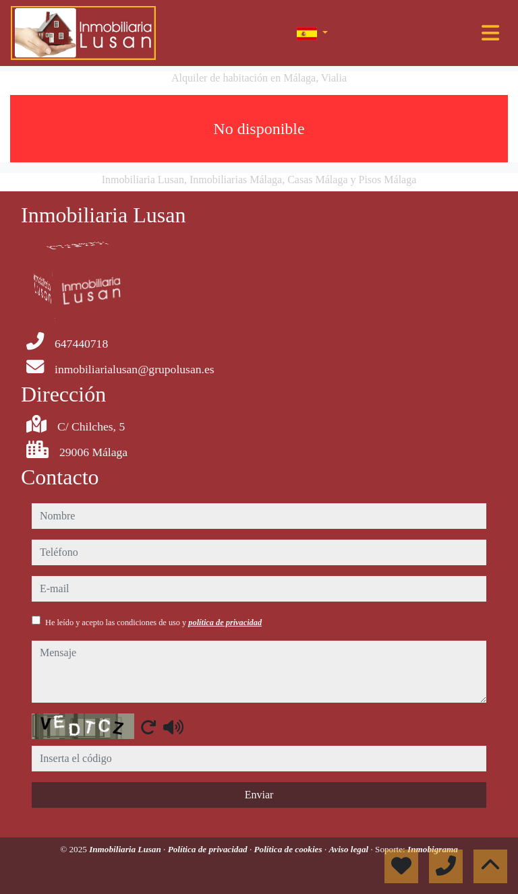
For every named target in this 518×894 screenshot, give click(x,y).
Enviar (259, 794)
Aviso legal (349, 849)
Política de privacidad (209, 849)
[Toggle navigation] (490, 33)
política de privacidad (225, 622)
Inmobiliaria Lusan (126, 849)
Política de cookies (289, 849)
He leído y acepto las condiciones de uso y (153, 622)
